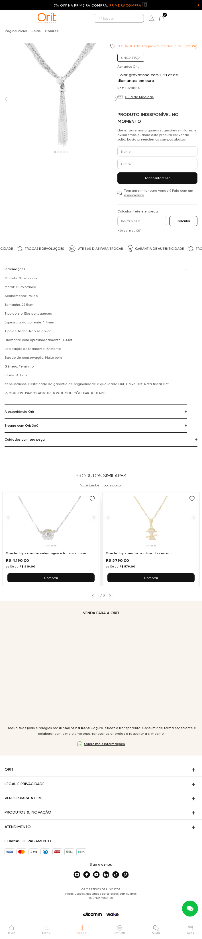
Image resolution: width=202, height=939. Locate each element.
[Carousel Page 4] (64, 152)
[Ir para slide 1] (48, 545)
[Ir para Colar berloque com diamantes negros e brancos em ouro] (51, 539)
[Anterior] (8, 518)
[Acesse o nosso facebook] (86, 874)
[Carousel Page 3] (61, 152)
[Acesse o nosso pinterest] (125, 874)
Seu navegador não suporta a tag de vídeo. (101, 670)
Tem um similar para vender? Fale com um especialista (158, 192)
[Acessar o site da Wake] (112, 914)
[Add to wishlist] (113, 46)
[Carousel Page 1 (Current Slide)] (55, 152)
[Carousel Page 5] (67, 152)
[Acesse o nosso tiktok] (115, 874)
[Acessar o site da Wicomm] (92, 914)
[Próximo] (94, 518)
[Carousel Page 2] (58, 152)
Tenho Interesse (157, 178)
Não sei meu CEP (129, 230)
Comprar (51, 578)
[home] (47, 18)
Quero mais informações (104, 744)
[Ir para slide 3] (55, 545)
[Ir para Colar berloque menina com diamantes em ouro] (151, 539)
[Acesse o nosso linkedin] (106, 874)
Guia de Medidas (139, 97)
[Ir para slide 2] (52, 545)
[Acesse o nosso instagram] (77, 874)
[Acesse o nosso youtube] (96, 874)
